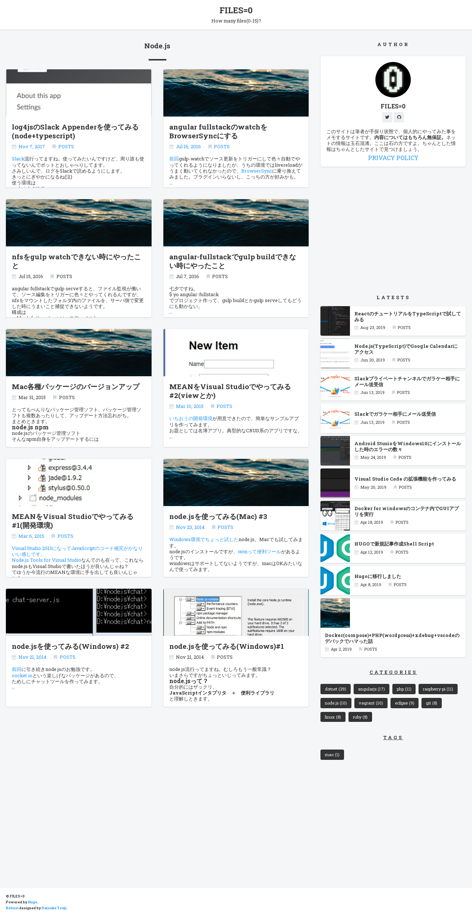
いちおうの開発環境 (190, 418)
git (432, 703)
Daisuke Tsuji (54, 908)
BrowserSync (256, 170)
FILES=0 (236, 10)
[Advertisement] (393, 230)
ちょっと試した (222, 539)
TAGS (393, 738)
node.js (336, 703)
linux (333, 717)
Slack (18, 158)
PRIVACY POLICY (393, 158)
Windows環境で (187, 539)
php (404, 689)
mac (332, 754)
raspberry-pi (438, 689)
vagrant (371, 703)
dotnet (335, 689)
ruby (360, 717)
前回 (174, 158)
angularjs (371, 689)
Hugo (32, 902)
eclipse (404, 703)
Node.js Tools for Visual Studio (46, 560)
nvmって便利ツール (259, 551)
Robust (12, 908)
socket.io (22, 675)
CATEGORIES (393, 672)
